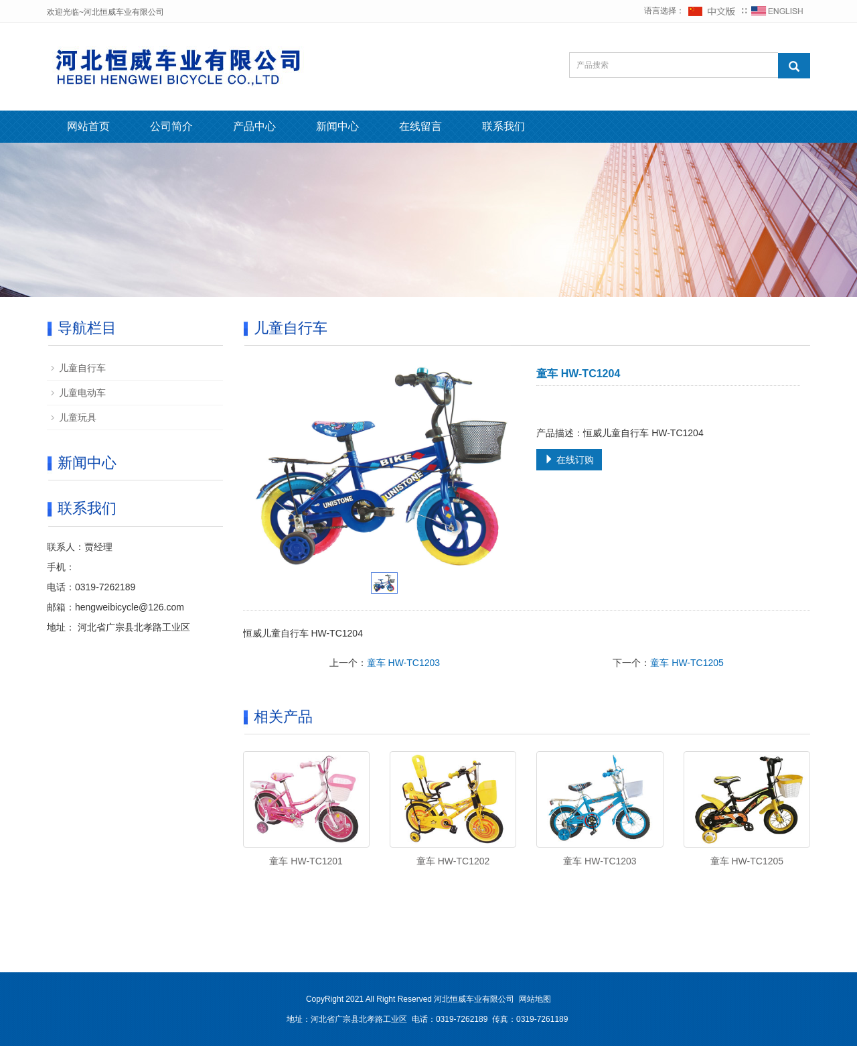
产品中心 (254, 126)
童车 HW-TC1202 (452, 861)
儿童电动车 (82, 392)
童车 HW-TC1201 (305, 861)
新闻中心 (337, 126)
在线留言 (420, 126)
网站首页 (88, 126)
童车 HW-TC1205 (686, 662)
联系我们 (503, 126)
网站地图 (535, 999)
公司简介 (171, 126)
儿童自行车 (82, 368)
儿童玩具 (77, 417)
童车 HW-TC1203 (403, 662)
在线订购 (569, 459)
